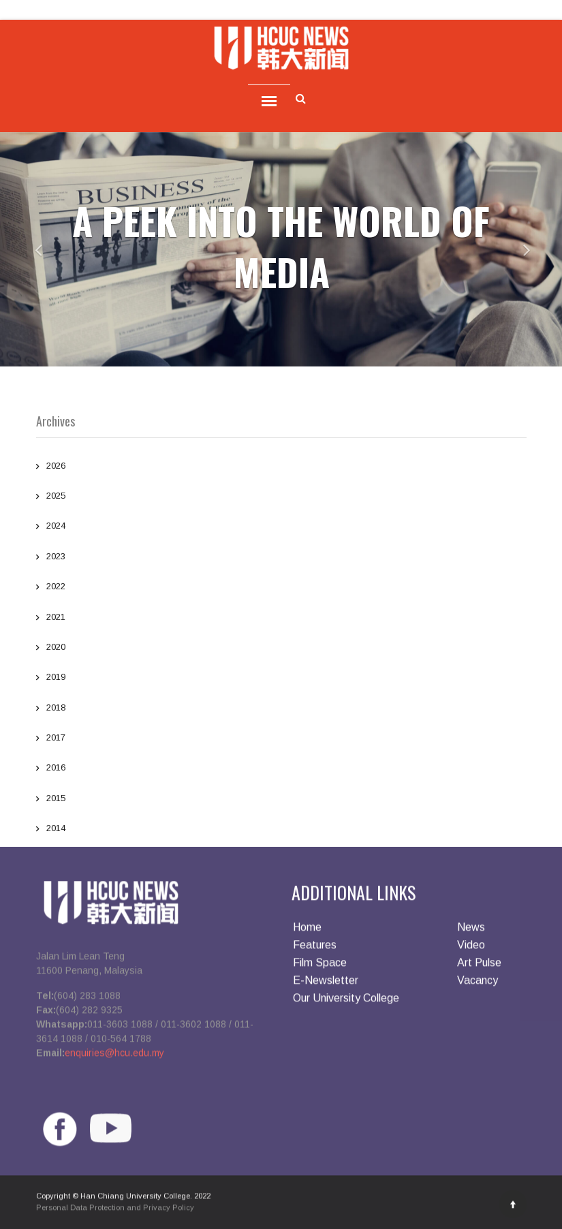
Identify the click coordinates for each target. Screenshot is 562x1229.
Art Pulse (479, 967)
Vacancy (477, 985)
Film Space (320, 967)
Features (315, 949)
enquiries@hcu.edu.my (114, 1056)
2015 (281, 800)
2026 (281, 467)
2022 (281, 588)
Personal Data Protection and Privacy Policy (115, 1211)
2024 (281, 527)
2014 (281, 830)
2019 (281, 678)
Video (471, 949)
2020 (281, 648)
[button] (28, 249)
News (471, 931)
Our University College (346, 1002)
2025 (281, 497)
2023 (281, 558)
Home (307, 931)
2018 (281, 709)
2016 (281, 769)
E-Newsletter (325, 985)
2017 (281, 739)
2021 (281, 618)
